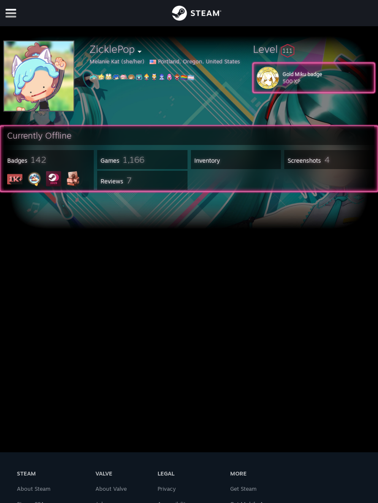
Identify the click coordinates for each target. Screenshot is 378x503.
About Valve (111, 488)
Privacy (167, 488)
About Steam (34, 488)
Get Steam (243, 488)
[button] (314, 49)
